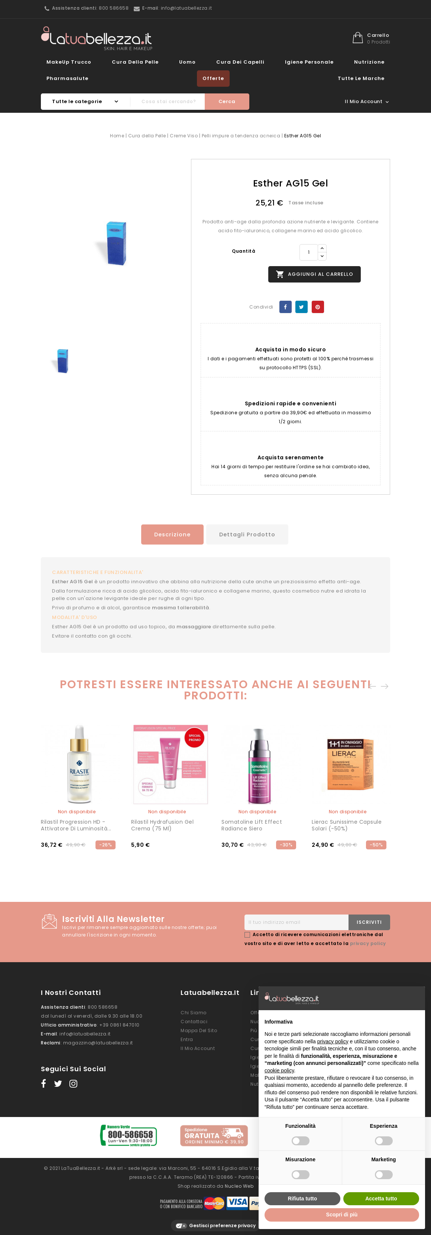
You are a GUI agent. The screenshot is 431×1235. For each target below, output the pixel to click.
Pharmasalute (67, 78)
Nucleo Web (239, 1181)
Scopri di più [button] (342, 1215)
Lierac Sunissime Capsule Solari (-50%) (347, 824)
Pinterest (317, 306)
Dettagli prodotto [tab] (248, 534)
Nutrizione (369, 62)
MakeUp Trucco (68, 62)
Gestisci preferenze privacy (215, 1221)
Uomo (187, 62)
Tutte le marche (361, 78)
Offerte (213, 78)
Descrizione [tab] (168, 534)
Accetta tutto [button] (381, 1199)
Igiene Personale (309, 62)
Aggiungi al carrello (314, 274)
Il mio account (198, 1047)
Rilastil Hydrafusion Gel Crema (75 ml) (162, 824)
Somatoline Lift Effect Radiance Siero (251, 824)
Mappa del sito (199, 1029)
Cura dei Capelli (240, 62)
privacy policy (368, 942)
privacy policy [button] (333, 1041)
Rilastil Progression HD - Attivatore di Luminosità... (76, 824)
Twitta (301, 306)
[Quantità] (308, 252)
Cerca (227, 101)
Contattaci (194, 1020)
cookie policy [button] (279, 1070)
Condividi (285, 306)
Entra (187, 1038)
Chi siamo (194, 1011)
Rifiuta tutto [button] (302, 1199)
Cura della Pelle (135, 62)
